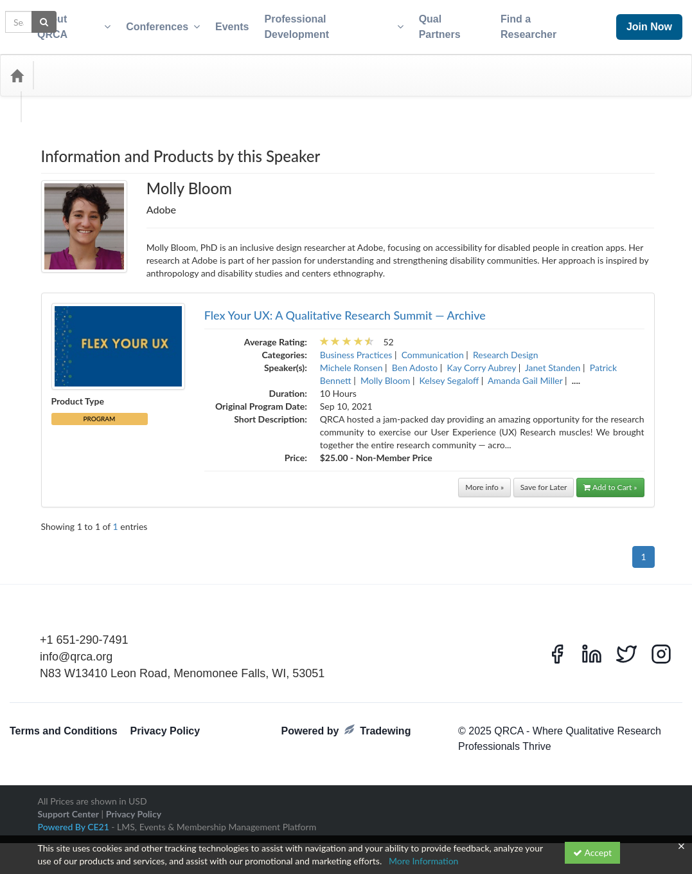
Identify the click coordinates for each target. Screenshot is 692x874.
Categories (71, 67)
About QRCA (65, 23)
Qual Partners (445, 22)
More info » (484, 479)
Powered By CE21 (75, 819)
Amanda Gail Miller (525, 372)
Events (223, 22)
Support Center (68, 806)
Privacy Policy (165, 723)
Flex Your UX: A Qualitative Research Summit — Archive (345, 307)
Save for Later (543, 479)
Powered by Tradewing (346, 722)
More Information (424, 860)
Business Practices (356, 346)
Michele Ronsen (351, 359)
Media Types (138, 67)
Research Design (505, 346)
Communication (433, 346)
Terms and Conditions (64, 723)
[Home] (17, 67)
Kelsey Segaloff (449, 372)
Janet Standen (552, 359)
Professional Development (326, 23)
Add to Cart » (610, 479)
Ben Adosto (415, 359)
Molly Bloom (385, 372)
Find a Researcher (539, 22)
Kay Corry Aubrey (481, 359)
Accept (592, 852)
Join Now (635, 22)
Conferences (154, 23)
